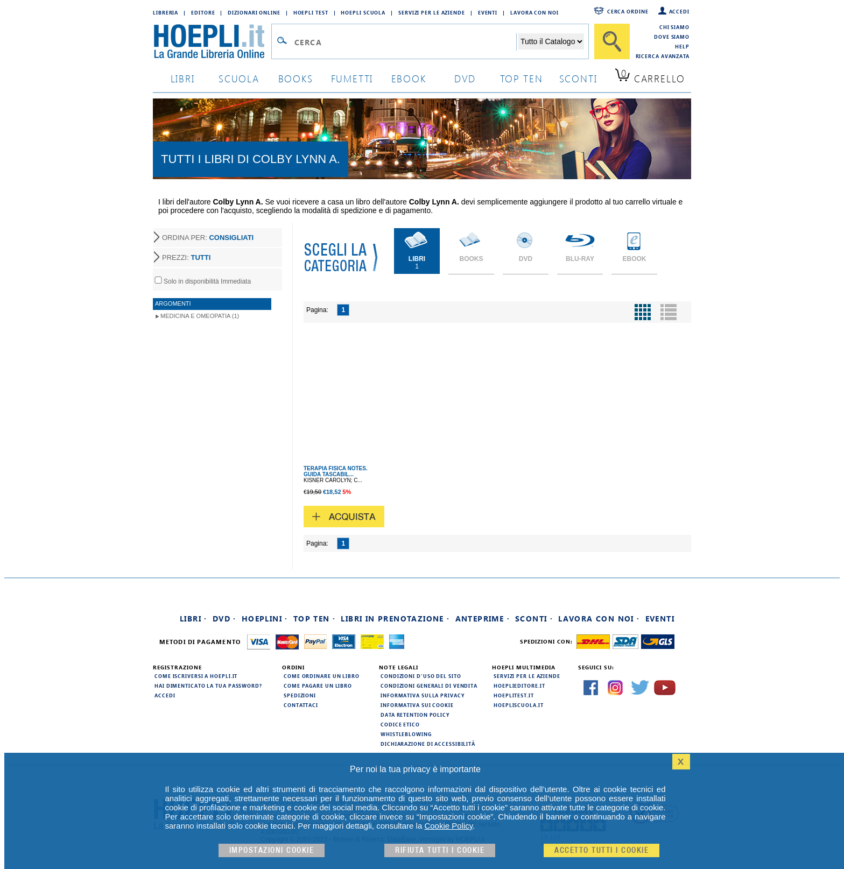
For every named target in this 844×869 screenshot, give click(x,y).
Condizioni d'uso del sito (421, 676)
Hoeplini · (265, 618)
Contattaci (301, 705)
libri (183, 78)
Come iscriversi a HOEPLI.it (195, 676)
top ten (521, 78)
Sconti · (534, 618)
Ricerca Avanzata (663, 56)
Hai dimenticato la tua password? (208, 685)
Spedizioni (300, 695)
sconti (578, 78)
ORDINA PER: (208, 238)
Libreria (165, 12)
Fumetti (352, 78)
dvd (465, 78)
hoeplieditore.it (519, 685)
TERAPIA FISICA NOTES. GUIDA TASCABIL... (336, 471)
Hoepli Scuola (363, 12)
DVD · (224, 618)
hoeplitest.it (514, 695)
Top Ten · (314, 618)
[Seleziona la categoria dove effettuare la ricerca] (551, 41)
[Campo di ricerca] (405, 42)
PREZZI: (186, 257)
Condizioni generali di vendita (429, 685)
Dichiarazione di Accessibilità (428, 743)
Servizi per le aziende (431, 12)
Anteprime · (482, 618)
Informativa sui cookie (417, 705)
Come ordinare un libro (322, 676)
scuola (239, 78)
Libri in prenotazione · (395, 618)
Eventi (487, 12)
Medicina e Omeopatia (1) (199, 316)
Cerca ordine (628, 11)
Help (682, 46)
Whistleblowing (406, 734)
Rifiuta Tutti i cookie (439, 850)
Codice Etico (400, 724)
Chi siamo (674, 27)
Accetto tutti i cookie (601, 850)
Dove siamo (672, 36)
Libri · (193, 618)
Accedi (679, 11)
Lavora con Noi (534, 12)
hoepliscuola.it (519, 705)
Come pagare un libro (318, 685)
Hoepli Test (310, 12)
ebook (408, 78)
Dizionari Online (254, 12)
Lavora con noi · (598, 618)
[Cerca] (612, 41)
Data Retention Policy (415, 714)
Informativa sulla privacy (423, 695)
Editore (203, 12)
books (295, 78)
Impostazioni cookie (271, 850)
